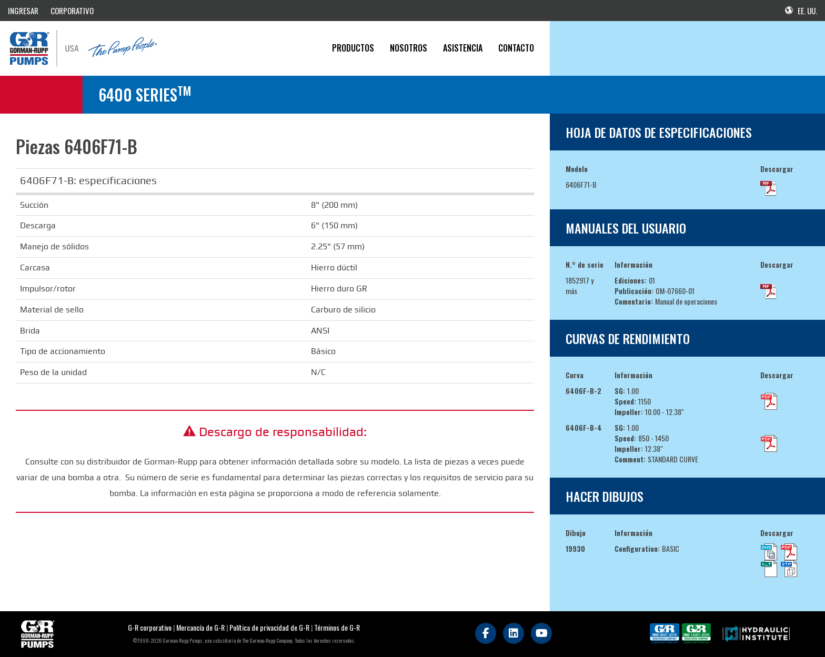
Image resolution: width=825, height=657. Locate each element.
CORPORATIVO (72, 10)
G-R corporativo (150, 627)
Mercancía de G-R (201, 627)
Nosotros (408, 48)
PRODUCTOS (353, 48)
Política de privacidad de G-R (269, 627)
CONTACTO (516, 48)
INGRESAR (23, 10)
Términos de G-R (337, 627)
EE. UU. (801, 10)
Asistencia (462, 48)
